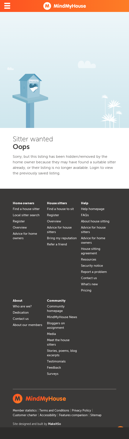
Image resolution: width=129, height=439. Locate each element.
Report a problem (94, 272)
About (17, 301)
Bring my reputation (62, 238)
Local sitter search (26, 215)
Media (51, 334)
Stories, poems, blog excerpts (62, 353)
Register (19, 221)
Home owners (23, 203)
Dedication (21, 312)
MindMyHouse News (62, 317)
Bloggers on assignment (56, 325)
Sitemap (95, 415)
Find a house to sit (60, 209)
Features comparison (73, 415)
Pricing (86, 290)
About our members (27, 325)
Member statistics (25, 410)
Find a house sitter (26, 209)
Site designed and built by (37, 424)
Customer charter (25, 415)
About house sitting (95, 221)
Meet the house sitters (58, 342)
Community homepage (56, 308)
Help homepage (92, 209)
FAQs (85, 215)
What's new (89, 284)
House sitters (57, 203)
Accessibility (48, 415)
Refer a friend (57, 244)
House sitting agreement (90, 251)
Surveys (52, 374)
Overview (20, 227)
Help (84, 203)
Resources (88, 259)
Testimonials (56, 361)
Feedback (54, 367)
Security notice (92, 266)
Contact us (89, 278)
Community (56, 301)
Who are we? (22, 306)
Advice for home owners (25, 236)
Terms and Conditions (54, 410)
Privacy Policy (81, 410)
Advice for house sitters (59, 230)
